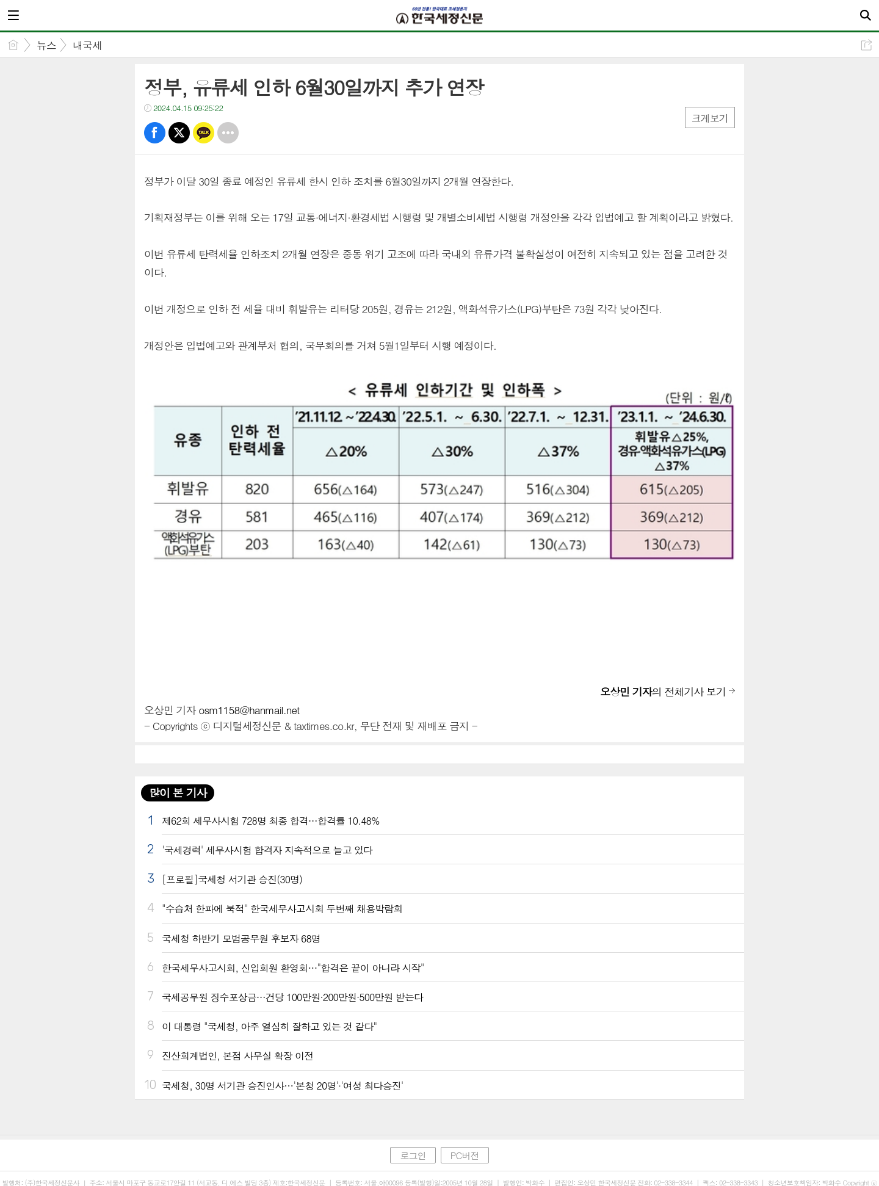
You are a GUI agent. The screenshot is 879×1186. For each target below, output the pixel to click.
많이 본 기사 (177, 792)
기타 (228, 132)
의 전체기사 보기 (663, 691)
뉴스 (46, 45)
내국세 (87, 45)
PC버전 (464, 1155)
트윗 (179, 132)
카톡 (203, 132)
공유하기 (866, 45)
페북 (154, 132)
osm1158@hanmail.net (248, 710)
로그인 (412, 1155)
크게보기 (710, 118)
